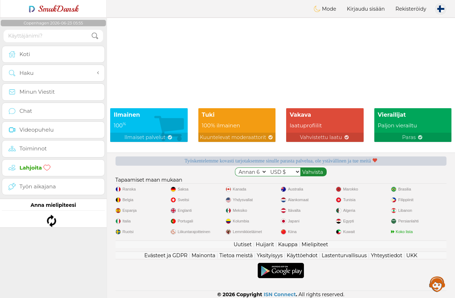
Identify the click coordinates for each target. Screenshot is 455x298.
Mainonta (203, 255)
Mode (325, 8)
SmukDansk (53, 9)
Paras (412, 137)
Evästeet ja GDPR (166, 255)
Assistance (437, 284)
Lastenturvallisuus (344, 255)
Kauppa (288, 244)
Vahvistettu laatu (325, 137)
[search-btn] (95, 36)
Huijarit (265, 244)
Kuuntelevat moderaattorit (237, 137)
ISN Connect (280, 294)
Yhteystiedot (386, 255)
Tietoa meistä (236, 255)
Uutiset (243, 244)
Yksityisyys (270, 255)
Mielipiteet (315, 244)
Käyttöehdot (302, 255)
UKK (411, 255)
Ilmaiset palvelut (148, 137)
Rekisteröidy (411, 9)
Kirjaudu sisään (366, 9)
